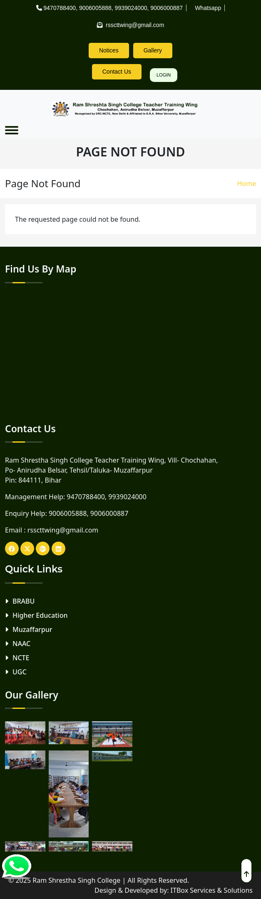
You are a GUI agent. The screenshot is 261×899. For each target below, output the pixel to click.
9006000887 (166, 8)
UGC (19, 671)
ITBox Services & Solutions (212, 890)
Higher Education (39, 615)
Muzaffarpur (32, 629)
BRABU (23, 601)
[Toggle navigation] (11, 130)
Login (164, 74)
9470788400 (59, 8)
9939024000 (131, 8)
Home (246, 183)
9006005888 (95, 8)
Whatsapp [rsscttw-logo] (208, 8)
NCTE (20, 657)
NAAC (21, 643)
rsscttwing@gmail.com (63, 530)
